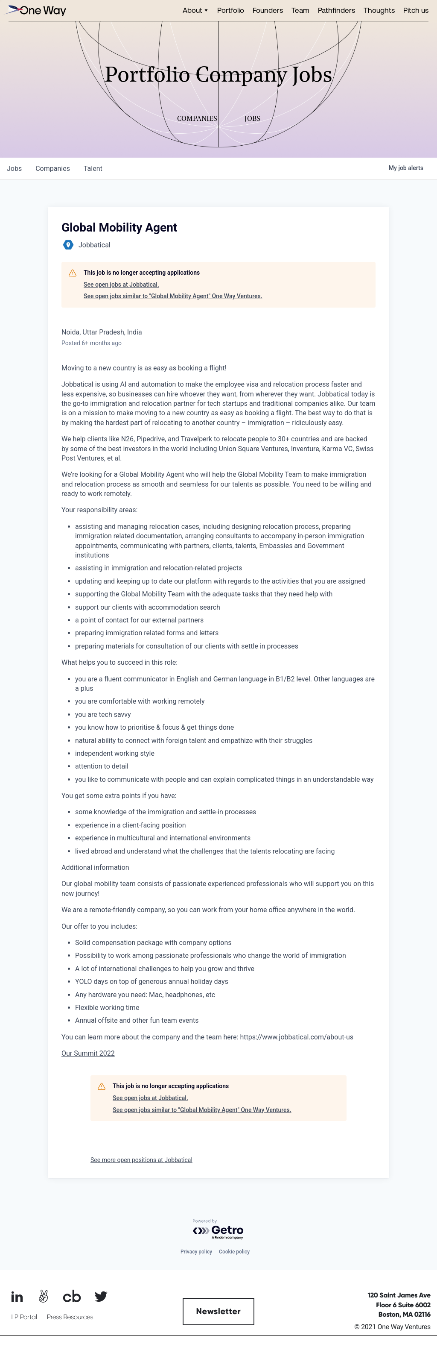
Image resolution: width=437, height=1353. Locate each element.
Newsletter (218, 1311)
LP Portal (24, 1317)
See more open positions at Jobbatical (141, 1159)
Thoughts (379, 10)
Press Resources (70, 1317)
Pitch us (415, 10)
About (192, 10)
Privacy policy (196, 1252)
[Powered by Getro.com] (218, 1229)
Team (300, 10)
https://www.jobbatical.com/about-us (296, 1037)
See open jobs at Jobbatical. (121, 284)
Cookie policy (234, 1252)
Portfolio (230, 10)
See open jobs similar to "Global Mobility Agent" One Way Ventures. (173, 296)
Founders (268, 10)
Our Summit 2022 (88, 1053)
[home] (34, 10)
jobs (14, 168)
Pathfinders (336, 10)
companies (52, 168)
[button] (196, 10)
